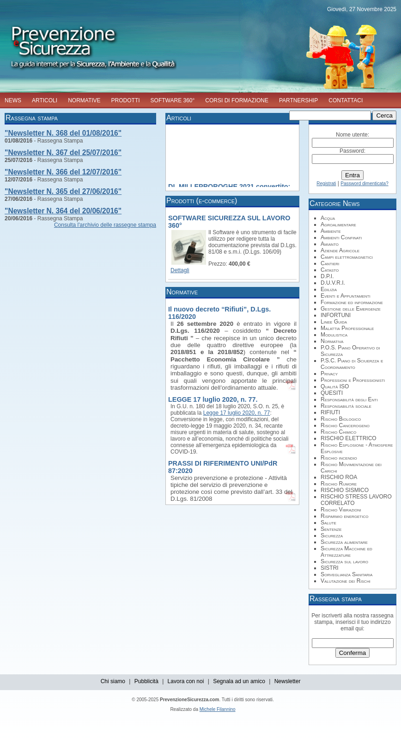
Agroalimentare (338, 224)
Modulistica (334, 334)
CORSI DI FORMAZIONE (236, 100)
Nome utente (352, 134)
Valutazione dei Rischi (346, 581)
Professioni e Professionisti (353, 380)
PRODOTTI (125, 100)
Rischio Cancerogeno (345, 425)
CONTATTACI (345, 100)
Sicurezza (332, 535)
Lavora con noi (186, 681)
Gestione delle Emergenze (351, 308)
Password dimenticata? (364, 183)
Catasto (330, 270)
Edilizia (329, 289)
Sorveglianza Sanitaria (346, 574)
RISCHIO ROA (339, 477)
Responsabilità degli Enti (349, 399)
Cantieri (330, 263)
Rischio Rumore (339, 483)
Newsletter (287, 681)
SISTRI (330, 568)
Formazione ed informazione (352, 302)
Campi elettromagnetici (347, 257)
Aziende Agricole (340, 250)
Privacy (329, 373)
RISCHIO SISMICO (345, 490)
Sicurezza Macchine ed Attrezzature (346, 551)
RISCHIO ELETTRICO (349, 438)
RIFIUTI (330, 412)
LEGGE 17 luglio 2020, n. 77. (213, 399)
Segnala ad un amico (239, 681)
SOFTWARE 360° (173, 100)
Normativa (332, 341)
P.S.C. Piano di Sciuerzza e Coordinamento (352, 363)
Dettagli (179, 270)
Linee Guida (334, 321)
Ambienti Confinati (341, 237)
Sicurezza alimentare (344, 542)
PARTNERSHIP (298, 100)
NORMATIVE (84, 100)
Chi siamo (113, 681)
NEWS (13, 100)
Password (352, 151)
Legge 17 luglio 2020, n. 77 (236, 413)
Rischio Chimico (338, 432)
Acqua (328, 218)
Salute (328, 522)
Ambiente (331, 231)
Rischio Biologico (341, 419)
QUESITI (332, 393)
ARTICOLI (44, 100)
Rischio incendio (339, 458)
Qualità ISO (335, 386)
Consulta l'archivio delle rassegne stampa (105, 225)
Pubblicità (146, 681)
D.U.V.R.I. (333, 283)
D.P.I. (327, 276)
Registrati (326, 183)
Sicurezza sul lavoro (344, 561)
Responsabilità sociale (346, 406)
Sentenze (331, 529)
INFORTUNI (336, 315)
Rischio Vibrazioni (341, 509)
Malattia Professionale (347, 328)
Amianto (330, 244)
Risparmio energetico (344, 516)
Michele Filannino (218, 709)
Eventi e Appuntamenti (346, 296)
